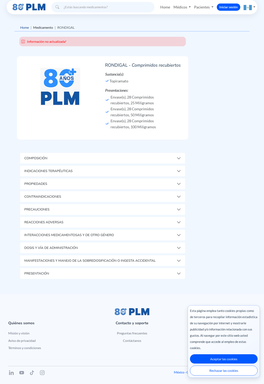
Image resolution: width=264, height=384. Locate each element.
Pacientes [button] (202, 7)
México (179, 372)
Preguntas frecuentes (132, 333)
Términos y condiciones (24, 348)
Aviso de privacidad (22, 340)
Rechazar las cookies (223, 370)
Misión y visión (18, 333)
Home (165, 7)
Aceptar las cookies (223, 359)
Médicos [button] (180, 7)
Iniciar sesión (228, 7)
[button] (249, 7)
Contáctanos (132, 340)
